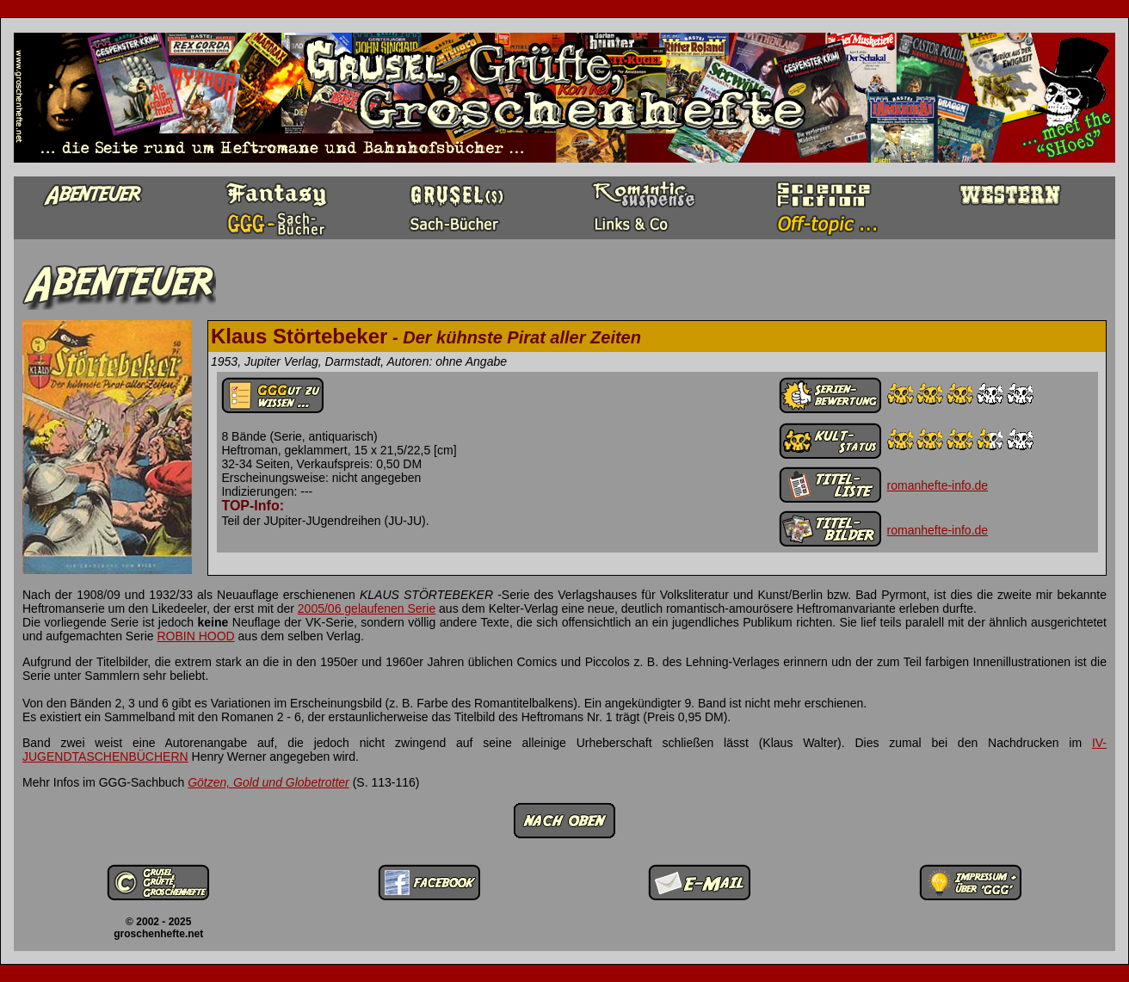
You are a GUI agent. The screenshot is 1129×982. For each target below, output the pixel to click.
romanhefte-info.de (938, 485)
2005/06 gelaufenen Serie (366, 608)
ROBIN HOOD (195, 636)
